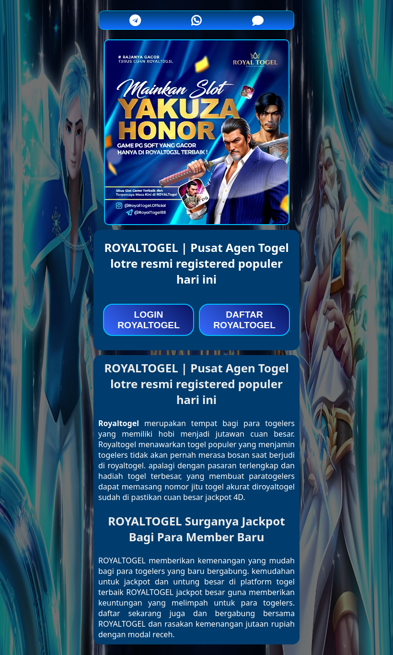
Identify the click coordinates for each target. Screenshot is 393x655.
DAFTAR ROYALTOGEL (244, 320)
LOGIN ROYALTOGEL (148, 320)
